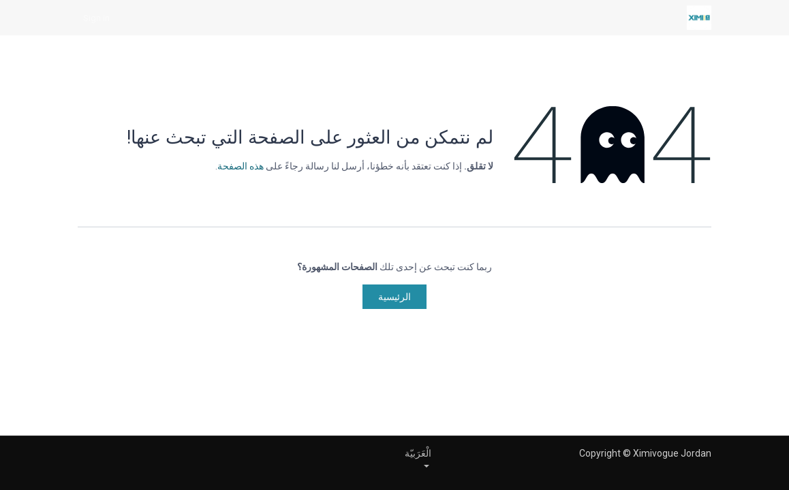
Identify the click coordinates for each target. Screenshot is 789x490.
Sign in (96, 17)
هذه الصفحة (240, 166)
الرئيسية (394, 296)
